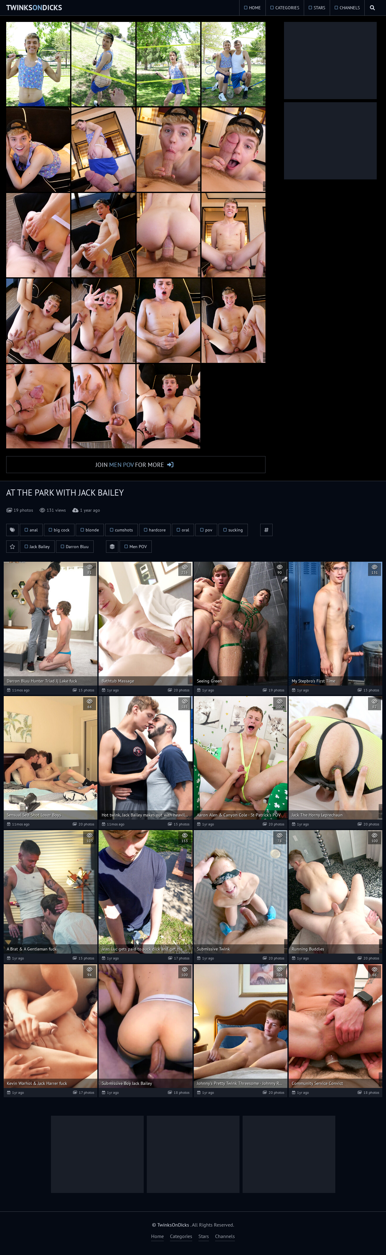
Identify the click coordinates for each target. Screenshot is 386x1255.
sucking (235, 530)
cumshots (124, 530)
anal (34, 530)
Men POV (138, 547)
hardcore (157, 530)
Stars (318, 7)
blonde (92, 530)
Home (254, 7)
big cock (62, 530)
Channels (349, 7)
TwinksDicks (34, 7)
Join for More (129, 465)
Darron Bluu (77, 547)
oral (185, 530)
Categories (287, 7)
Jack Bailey (40, 547)
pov (208, 530)
